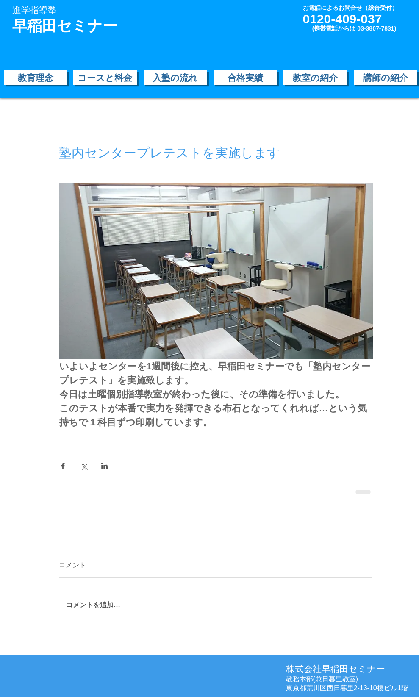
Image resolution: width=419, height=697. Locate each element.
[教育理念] (35, 77)
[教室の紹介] (315, 77)
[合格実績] (245, 77)
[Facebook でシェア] (63, 466)
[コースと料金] (105, 77)
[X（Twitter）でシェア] (84, 466)
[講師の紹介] (385, 77)
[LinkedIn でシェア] (104, 466)
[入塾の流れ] (175, 77)
